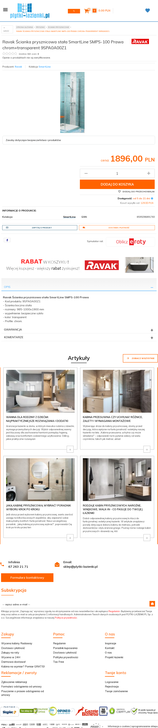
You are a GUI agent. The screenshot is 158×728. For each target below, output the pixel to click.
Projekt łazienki (114, 657)
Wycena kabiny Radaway (16, 643)
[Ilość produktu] (117, 173)
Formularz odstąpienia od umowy (21, 686)
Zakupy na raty (10, 652)
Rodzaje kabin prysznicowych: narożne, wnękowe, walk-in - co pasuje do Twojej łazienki (113, 509)
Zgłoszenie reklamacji (14, 682)
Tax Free (58, 661)
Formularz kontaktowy (27, 578)
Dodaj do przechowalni (136, 191)
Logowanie (111, 682)
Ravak (18, 66)
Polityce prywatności (66, 617)
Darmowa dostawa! (13, 661)
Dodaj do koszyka (117, 184)
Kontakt (109, 648)
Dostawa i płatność (106, 227)
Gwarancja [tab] (13, 329)
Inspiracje (110, 643)
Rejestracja (112, 686)
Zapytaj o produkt (29, 227)
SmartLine (45, 66)
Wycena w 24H (10, 657)
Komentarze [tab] (13, 337)
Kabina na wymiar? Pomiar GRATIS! (23, 666)
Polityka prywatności (65, 657)
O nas (108, 652)
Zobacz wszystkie (140, 358)
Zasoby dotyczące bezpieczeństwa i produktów (33, 140)
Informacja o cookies (119, 726)
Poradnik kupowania (65, 648)
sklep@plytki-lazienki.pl (80, 567)
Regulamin (114, 611)
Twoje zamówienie (116, 691)
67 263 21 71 (18, 567)
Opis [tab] (7, 287)
